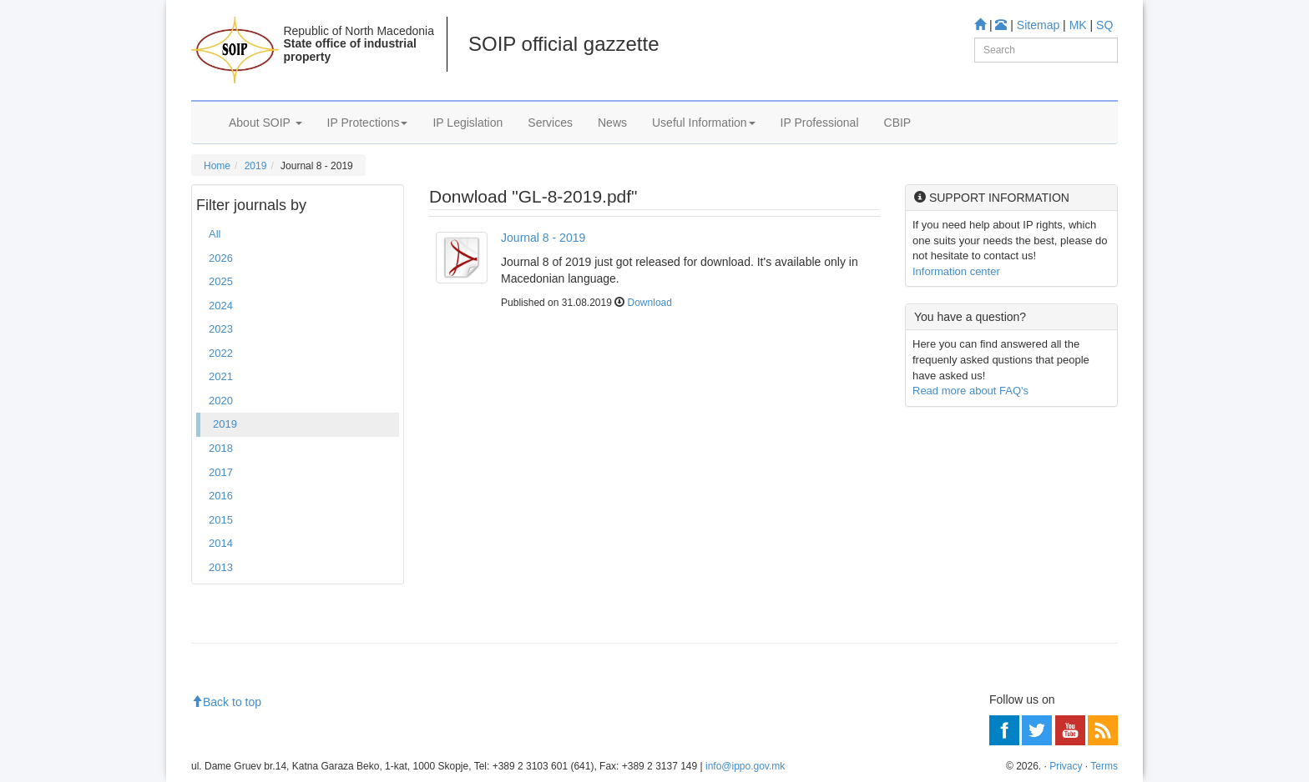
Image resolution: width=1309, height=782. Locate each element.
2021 (221, 376)
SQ (1104, 25)
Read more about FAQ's (970, 390)
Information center (956, 271)
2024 (221, 305)
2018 (221, 448)
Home (217, 166)
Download (650, 302)
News (612, 122)
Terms (1104, 766)
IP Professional (820, 122)
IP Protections (367, 122)
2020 (221, 400)
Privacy (1065, 766)
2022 (221, 353)
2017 (221, 472)
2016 (221, 495)
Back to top (226, 702)
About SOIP (265, 122)
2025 (221, 281)
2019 (256, 166)
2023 (221, 329)
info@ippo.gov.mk (745, 766)
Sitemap (1038, 25)
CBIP (898, 122)
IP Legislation (467, 122)
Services (550, 122)
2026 (221, 258)
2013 (221, 567)
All (214, 234)
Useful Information (704, 122)
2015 (221, 520)
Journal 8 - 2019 (543, 237)
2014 (221, 543)
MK (1078, 25)
